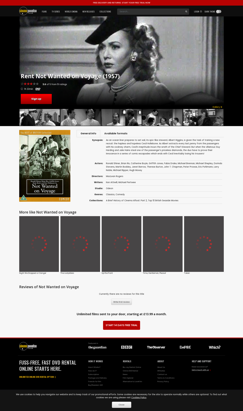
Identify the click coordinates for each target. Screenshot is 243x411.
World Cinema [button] (71, 11)
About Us (161, 367)
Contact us (162, 374)
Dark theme (210, 11)
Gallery (217, 107)
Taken (187, 273)
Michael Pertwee (127, 182)
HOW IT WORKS (95, 361)
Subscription (93, 374)
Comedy (120, 194)
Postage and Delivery (97, 378)
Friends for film (94, 381)
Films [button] (44, 11)
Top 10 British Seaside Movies (163, 200)
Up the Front (107, 273)
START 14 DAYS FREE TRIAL (121, 325)
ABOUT (160, 361)
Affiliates (161, 371)
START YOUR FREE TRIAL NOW (121, 2)
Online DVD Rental (130, 371)
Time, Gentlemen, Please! (154, 273)
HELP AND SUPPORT (201, 361)
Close (121, 404)
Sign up (36, 99)
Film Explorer (128, 378)
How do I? (92, 371)
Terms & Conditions (166, 378)
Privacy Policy (163, 381)
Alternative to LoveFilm (132, 381)
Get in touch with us (200, 370)
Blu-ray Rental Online (132, 367)
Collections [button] (105, 11)
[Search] (150, 12)
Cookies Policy (138, 397)
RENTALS (127, 361)
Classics (110, 194)
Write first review (121, 302)
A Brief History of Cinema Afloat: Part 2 (126, 200)
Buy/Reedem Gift (95, 385)
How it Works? (94, 367)
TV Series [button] (56, 11)
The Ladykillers (67, 273)
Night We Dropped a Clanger (32, 273)
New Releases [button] (88, 11)
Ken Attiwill (111, 182)
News (125, 374)
